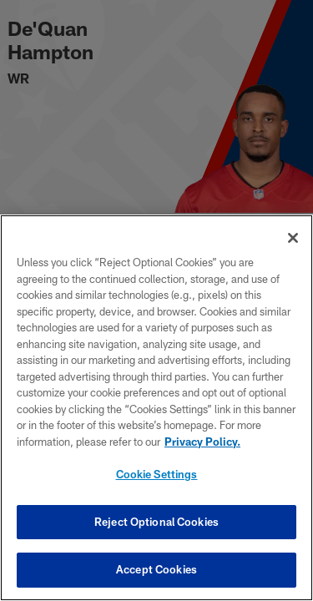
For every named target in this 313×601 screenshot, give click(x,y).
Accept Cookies (156, 569)
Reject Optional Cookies (156, 521)
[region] (156, 408)
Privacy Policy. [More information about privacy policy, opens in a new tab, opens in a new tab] (202, 441)
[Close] (293, 238)
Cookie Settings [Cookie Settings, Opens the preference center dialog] (157, 474)
